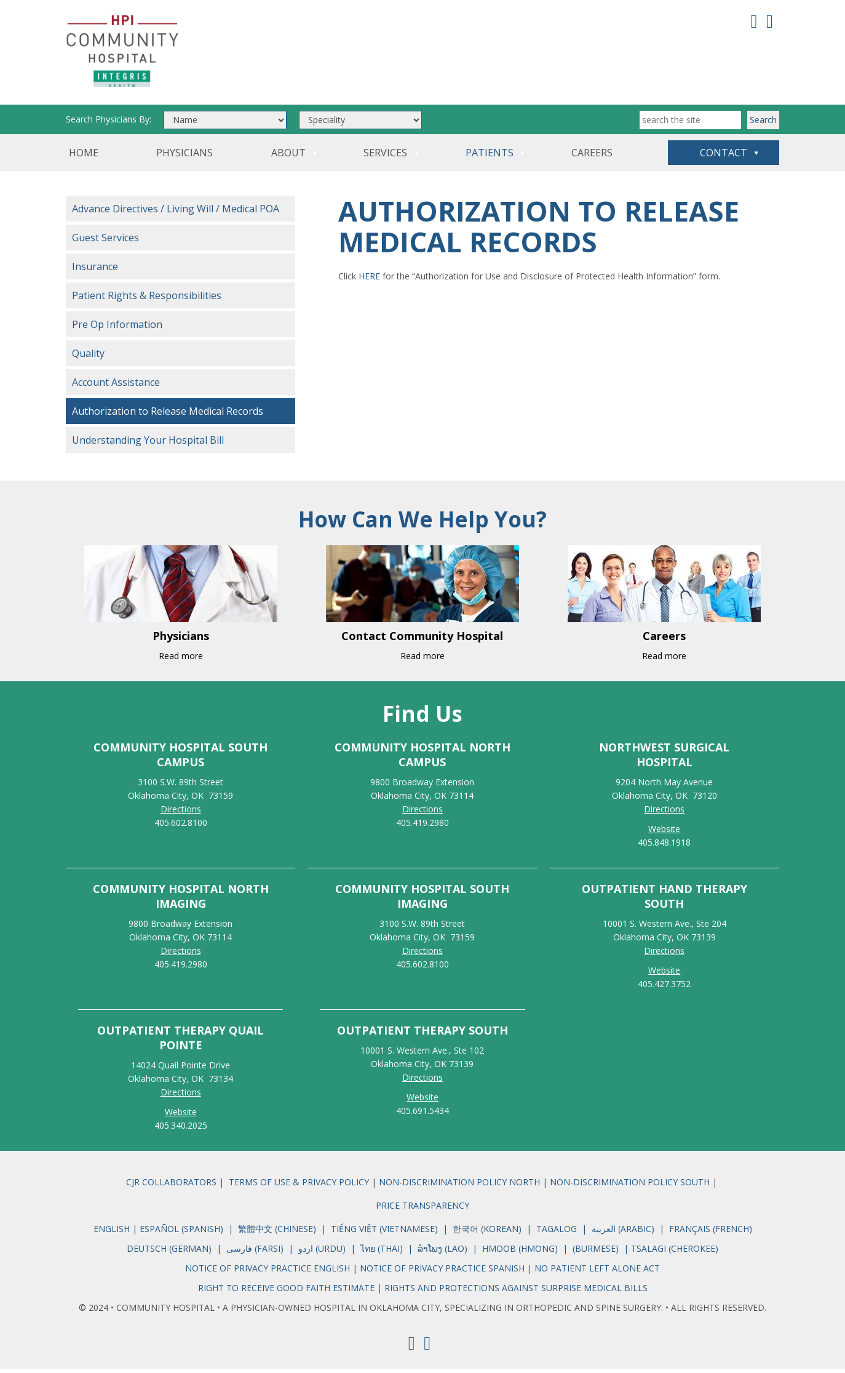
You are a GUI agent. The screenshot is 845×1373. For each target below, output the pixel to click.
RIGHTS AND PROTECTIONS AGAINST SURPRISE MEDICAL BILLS (516, 1292)
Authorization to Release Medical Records (167, 415)
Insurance (95, 271)
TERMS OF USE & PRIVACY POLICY (299, 1186)
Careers (592, 157)
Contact (723, 157)
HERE (369, 280)
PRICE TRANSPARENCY (422, 1209)
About (288, 157)
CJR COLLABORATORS (171, 1186)
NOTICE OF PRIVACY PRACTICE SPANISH (442, 1272)
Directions (181, 813)
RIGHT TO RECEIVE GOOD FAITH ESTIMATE (286, 1292)
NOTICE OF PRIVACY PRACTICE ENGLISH (268, 1272)
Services (385, 157)
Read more (181, 660)
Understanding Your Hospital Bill (148, 444)
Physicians (184, 157)
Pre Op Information (117, 328)
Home (83, 157)
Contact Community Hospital (422, 640)
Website (181, 1116)
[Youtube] (769, 20)
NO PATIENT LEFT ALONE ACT (597, 1272)
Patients (490, 157)
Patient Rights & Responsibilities (146, 299)
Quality (88, 357)
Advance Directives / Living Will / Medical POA (175, 213)
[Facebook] (754, 20)
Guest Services (105, 242)
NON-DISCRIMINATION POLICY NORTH (460, 1186)
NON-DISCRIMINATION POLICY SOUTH (630, 1186)
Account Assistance (116, 386)
